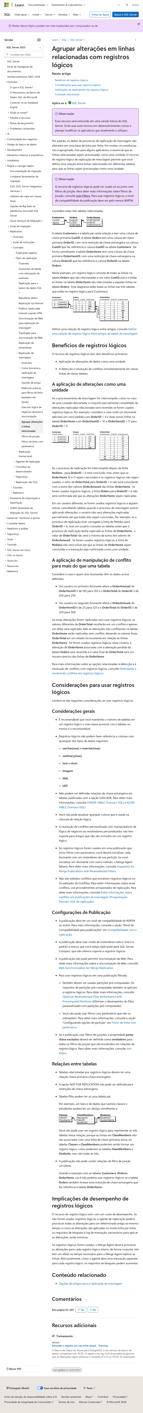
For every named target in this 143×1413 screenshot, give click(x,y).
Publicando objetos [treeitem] (26, 252)
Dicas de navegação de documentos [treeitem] (19, 69)
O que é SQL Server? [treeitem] (21, 87)
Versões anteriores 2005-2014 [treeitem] (23, 76)
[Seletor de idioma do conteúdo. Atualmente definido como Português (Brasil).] (17, 1388)
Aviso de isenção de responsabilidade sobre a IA (30, 1396)
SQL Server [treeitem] (13, 61)
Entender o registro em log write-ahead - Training (80, 1345)
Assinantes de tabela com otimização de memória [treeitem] (30, 273)
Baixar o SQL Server (125, 14)
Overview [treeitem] (24, 263)
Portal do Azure (100, 14)
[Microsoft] (6, 5)
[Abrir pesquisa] (127, 5)
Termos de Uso (66, 1402)
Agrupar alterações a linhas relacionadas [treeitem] (32, 426)
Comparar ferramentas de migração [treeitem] (24, 179)
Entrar (135, 4)
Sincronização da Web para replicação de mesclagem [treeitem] (31, 323)
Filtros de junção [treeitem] (31, 436)
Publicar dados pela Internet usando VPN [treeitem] (30, 311)
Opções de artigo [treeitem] (31, 382)
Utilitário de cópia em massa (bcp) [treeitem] (25, 198)
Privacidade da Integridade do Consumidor (27, 1402)
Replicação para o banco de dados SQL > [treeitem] (30, 287)
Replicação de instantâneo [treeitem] (26, 345)
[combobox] (23, 47)
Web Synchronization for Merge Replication (86, 968)
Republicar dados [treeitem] (28, 297)
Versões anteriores (71, 1396)
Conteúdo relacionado (67, 94)
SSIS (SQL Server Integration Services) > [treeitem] (26, 189)
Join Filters (83, 196)
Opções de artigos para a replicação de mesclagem (90, 1283)
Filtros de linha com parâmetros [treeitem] (32, 444)
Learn (55, 39)
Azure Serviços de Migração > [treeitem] (26, 220)
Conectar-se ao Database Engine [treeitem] (24, 105)
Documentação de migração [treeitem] (25, 171)
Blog (88, 1396)
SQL (64, 39)
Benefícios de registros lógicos (71, 80)
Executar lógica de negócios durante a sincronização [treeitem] (32, 411)
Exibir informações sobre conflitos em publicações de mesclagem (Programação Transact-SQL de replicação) (95, 896)
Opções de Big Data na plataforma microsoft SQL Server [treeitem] (24, 210)
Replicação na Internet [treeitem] (31, 303)
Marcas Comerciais (89, 1402)
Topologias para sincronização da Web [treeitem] (31, 335)
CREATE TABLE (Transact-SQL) (105, 802)
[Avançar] (119, 5)
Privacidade (119, 1396)
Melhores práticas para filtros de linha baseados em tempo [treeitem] (32, 395)
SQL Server (76, 39)
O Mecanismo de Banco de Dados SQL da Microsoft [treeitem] (25, 95)
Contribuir (103, 1396)
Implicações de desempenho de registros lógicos (81, 89)
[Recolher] (38, 40)
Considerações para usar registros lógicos (77, 85)
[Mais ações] (135, 40)
